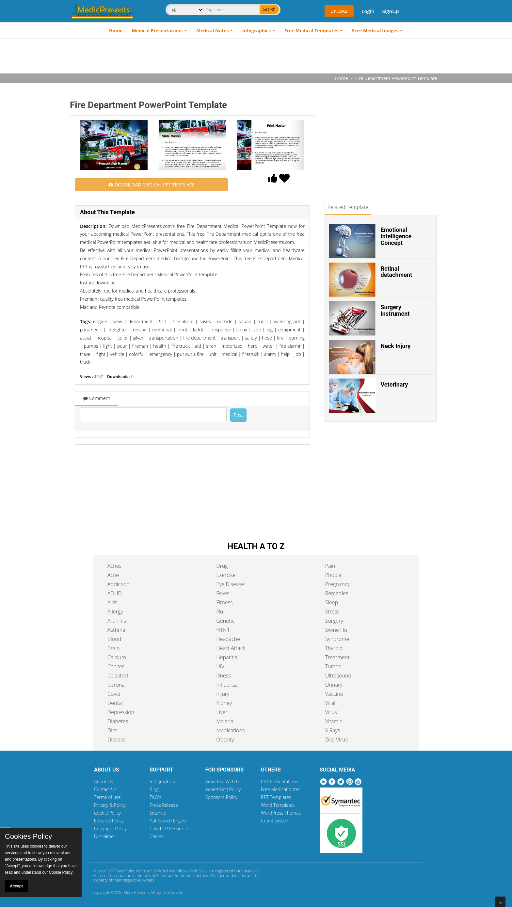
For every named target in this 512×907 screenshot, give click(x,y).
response (221, 329)
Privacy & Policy (110, 805)
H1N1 (223, 629)
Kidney (224, 703)
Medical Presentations (157, 30)
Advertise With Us (223, 781)
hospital (104, 338)
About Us (103, 781)
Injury (222, 693)
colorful (136, 354)
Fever (222, 593)
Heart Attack (230, 648)
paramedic (91, 329)
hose (267, 338)
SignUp (390, 11)
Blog (154, 789)
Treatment (337, 657)
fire (280, 338)
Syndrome (337, 639)
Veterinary (394, 384)
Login (367, 11)
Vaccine (334, 693)
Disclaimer (104, 836)
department (140, 321)
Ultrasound (338, 675)
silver (138, 338)
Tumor (333, 666)
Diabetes (117, 721)
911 (163, 321)
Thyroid (334, 648)
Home (115, 30)
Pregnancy (337, 584)
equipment (289, 329)
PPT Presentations (279, 781)
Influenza (226, 684)
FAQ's (155, 797)
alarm (270, 354)
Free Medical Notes (280, 789)
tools (263, 321)
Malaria (224, 721)
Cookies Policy (28, 836)
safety (251, 338)
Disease (116, 739)
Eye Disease (230, 584)
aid (198, 346)
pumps (91, 346)
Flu (219, 611)
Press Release (164, 805)
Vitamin (334, 721)
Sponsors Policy (221, 797)
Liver (221, 712)
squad (245, 321)
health (159, 346)
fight (100, 354)
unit (212, 354)
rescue (140, 329)
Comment (96, 398)
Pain (330, 565)
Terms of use (107, 797)
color (123, 338)
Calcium (116, 657)
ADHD (114, 593)
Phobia (333, 575)
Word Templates (278, 805)
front (182, 329)
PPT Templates (276, 797)
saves (205, 321)
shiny (241, 329)
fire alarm (183, 321)
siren (211, 346)
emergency (161, 354)
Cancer (115, 666)
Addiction (118, 584)
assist (85, 338)
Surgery (334, 620)
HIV (220, 666)
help (285, 354)
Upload (339, 11)
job (298, 354)
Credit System (275, 821)
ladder (199, 329)
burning (297, 338)
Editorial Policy (109, 821)
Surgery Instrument (395, 310)
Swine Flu (336, 629)
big (269, 329)
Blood (114, 639)
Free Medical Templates (311, 30)
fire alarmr (290, 346)
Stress (332, 611)
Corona (116, 684)
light (107, 346)
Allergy (115, 611)
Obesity (225, 739)
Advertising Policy (223, 789)
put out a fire (190, 354)
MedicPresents (136, 892)
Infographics (256, 30)
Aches (114, 565)
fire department (199, 338)
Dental (115, 703)
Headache (228, 639)
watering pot (287, 321)
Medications (230, 730)
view (117, 321)
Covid (113, 693)
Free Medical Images (375, 30)
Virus (331, 712)
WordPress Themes (281, 813)
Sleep (331, 602)
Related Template (348, 207)
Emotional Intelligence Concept (396, 236)
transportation (163, 338)
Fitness (224, 602)
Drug (222, 565)
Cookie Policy (107, 813)
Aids (112, 602)
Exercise (225, 575)
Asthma (116, 629)
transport (230, 338)
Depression (120, 712)
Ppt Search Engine (168, 821)
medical (229, 354)
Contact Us (105, 789)
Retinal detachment (396, 271)
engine (100, 321)
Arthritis (116, 620)
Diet (112, 730)
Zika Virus (336, 739)
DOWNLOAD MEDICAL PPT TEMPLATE (151, 185)
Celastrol (117, 675)
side (256, 329)
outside (224, 321)
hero (253, 346)
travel (85, 354)
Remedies (336, 593)
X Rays (332, 730)
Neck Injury (396, 345)
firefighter (117, 329)
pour (122, 346)
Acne (113, 575)
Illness (223, 675)
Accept (16, 886)
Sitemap (158, 813)
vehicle (117, 354)
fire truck (180, 346)
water (268, 346)
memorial (162, 329)
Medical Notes (212, 30)
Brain (113, 648)
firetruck (250, 354)
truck (85, 362)
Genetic (225, 620)
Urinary (334, 684)
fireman (140, 346)
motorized (232, 346)
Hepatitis (226, 657)
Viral (330, 703)
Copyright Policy (110, 828)
